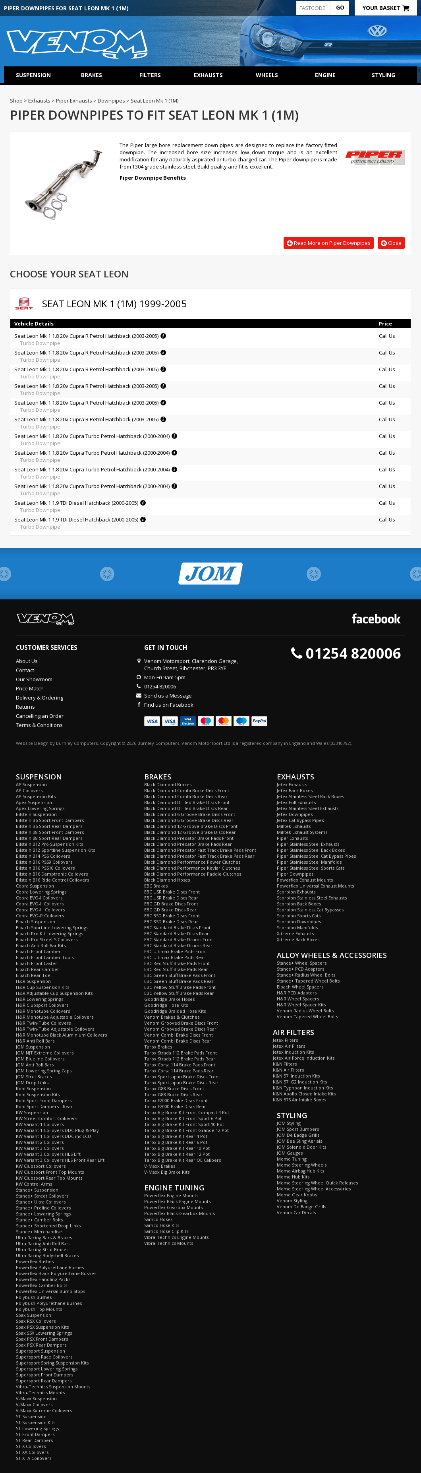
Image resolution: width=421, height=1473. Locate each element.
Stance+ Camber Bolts (39, 1220)
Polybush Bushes (34, 1297)
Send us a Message (168, 695)
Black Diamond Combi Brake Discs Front (186, 790)
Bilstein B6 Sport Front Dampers (50, 820)
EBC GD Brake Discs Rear (170, 910)
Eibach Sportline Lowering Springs (52, 927)
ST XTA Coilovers (33, 1458)
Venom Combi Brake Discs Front (178, 1035)
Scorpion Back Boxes (299, 904)
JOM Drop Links (32, 1082)
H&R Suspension (33, 981)
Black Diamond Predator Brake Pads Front (189, 838)
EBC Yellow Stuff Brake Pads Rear (179, 993)
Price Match (30, 688)
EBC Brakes (156, 886)
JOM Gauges (290, 1153)
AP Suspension (31, 784)
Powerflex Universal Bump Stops (50, 1291)
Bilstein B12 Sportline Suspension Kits (55, 850)
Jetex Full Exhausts (296, 802)
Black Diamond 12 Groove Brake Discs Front (191, 826)
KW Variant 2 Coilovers (40, 1142)
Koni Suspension (33, 1088)
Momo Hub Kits (293, 1177)
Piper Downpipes (295, 874)
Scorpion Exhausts (296, 892)
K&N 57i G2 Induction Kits (300, 1082)
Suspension (33, 75)
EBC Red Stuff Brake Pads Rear (176, 969)
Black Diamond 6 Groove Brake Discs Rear (189, 820)
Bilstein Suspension (36, 814)
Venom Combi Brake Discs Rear (177, 1041)
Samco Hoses (158, 1219)
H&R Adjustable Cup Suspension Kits (54, 993)
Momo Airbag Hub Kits (300, 1171)
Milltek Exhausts (294, 826)
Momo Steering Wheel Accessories (314, 1189)
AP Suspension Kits (36, 796)
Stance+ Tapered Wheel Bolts (308, 981)
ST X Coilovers (31, 1446)
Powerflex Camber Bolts (41, 1285)
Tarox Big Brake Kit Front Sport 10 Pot (184, 1124)
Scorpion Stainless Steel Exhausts (312, 898)
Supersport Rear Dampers (43, 1381)
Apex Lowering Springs (40, 808)
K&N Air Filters (288, 1070)
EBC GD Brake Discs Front (171, 904)
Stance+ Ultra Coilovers (41, 1202)
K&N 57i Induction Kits (296, 1076)
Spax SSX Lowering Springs (44, 1333)
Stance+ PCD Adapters (300, 969)
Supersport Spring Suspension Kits (52, 1363)
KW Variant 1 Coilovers (40, 1124)
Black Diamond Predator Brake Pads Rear (188, 844)
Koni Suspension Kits (38, 1094)
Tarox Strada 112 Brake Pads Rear (179, 1059)
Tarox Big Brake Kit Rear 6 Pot (175, 1142)
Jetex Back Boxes (295, 790)
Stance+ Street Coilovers (42, 1196)
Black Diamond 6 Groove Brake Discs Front (189, 814)
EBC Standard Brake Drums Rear (178, 945)
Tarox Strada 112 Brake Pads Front (180, 1053)
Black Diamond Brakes (167, 784)
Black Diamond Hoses (167, 880)
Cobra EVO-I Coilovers (39, 898)
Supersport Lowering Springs (46, 1369)
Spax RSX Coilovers (36, 1321)
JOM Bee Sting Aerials (299, 1141)
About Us (27, 661)
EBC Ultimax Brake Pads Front (175, 951)
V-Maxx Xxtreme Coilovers (44, 1410)
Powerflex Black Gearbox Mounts (179, 1213)
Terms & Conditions (39, 725)
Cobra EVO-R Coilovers (40, 916)
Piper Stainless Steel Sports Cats (310, 868)
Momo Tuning (292, 1159)
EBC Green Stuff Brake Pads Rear (179, 981)
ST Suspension (31, 1416)
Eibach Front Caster (36, 963)
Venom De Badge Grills (301, 1206)
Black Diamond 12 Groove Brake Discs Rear (190, 832)
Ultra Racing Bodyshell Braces (47, 1255)
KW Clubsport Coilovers (41, 1166)
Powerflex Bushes (35, 1261)
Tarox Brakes (158, 1047)
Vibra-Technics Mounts (40, 1392)
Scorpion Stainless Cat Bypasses (310, 910)
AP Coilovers (29, 790)
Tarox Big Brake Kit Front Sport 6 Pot (183, 1118)
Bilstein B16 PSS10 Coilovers (45, 868)
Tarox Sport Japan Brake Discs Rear (181, 1082)
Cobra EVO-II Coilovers (40, 904)
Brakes (91, 75)
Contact (25, 670)
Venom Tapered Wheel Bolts (307, 1016)
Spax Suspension (33, 1315)
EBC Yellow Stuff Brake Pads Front (180, 987)
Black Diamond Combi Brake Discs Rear (186, 796)
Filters (150, 75)
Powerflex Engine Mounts (171, 1195)
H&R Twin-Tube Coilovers (43, 1023)
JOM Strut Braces (34, 1077)
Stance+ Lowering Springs (43, 1214)
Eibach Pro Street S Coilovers (46, 939)
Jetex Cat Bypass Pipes (300, 820)
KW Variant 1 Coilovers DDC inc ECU (53, 1136)
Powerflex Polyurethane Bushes (50, 1267)
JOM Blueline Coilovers (40, 1059)
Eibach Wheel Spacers (300, 987)
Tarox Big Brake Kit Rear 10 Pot (177, 1148)
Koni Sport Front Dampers (43, 1100)
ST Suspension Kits (35, 1422)
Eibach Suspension (35, 922)
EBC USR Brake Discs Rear (171, 898)
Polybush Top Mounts (39, 1309)
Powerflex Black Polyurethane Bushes (56, 1273)
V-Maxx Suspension (36, 1398)
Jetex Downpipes (295, 814)
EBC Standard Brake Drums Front (179, 939)
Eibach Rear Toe (33, 975)
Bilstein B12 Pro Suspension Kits (49, 844)
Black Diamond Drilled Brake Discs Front (187, 802)
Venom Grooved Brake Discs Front (181, 1023)
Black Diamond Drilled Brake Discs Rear (186, 808)
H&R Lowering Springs (39, 999)
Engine (325, 75)
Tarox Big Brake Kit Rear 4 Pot (175, 1136)
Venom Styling (292, 1201)
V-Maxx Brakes (159, 1166)
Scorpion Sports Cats (299, 916)
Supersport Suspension (40, 1351)
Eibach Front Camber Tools (44, 957)
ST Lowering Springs (37, 1428)
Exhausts (208, 75)
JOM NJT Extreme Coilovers (44, 1053)
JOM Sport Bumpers (298, 1129)
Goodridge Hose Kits (166, 1005)
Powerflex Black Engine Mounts (177, 1201)
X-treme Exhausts (295, 933)
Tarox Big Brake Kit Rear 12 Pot (177, 1154)
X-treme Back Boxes (298, 939)
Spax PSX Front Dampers (42, 1339)
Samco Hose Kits (161, 1225)
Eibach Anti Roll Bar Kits (41, 945)
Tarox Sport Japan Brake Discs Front (182, 1077)
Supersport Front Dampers (44, 1375)
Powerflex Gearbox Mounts (173, 1207)
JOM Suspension (33, 1047)
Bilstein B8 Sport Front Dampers (50, 832)
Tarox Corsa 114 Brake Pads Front (179, 1065)
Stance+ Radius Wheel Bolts (306, 975)
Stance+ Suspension (37, 1190)
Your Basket (386, 8)
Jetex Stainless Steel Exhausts (307, 808)
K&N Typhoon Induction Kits (303, 1088)
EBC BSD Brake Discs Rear (171, 922)
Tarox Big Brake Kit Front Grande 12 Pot (186, 1130)
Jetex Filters (285, 1040)
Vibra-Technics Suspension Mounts (53, 1387)
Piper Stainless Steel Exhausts (308, 844)
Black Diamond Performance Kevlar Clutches (192, 868)
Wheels (267, 75)
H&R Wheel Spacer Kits (301, 1005)
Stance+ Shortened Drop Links (48, 1226)
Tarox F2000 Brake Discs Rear (175, 1106)
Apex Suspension (34, 802)
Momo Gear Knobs (297, 1195)
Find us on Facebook (168, 704)
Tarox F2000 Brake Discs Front (176, 1100)
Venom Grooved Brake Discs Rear (180, 1029)
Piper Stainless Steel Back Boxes (311, 850)
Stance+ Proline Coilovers (43, 1208)
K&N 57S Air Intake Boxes (299, 1100)
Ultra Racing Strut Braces (42, 1249)
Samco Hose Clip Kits (166, 1231)
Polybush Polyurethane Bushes (49, 1303)
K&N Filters (285, 1064)
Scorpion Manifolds (297, 927)
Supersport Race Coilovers (44, 1357)
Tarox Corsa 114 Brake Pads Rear (179, 1071)
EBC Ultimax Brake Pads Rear (174, 957)
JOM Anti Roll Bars (35, 1065)
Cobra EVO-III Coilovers (40, 910)
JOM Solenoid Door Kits (301, 1147)
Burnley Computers (77, 743)
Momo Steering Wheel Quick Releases (317, 1183)
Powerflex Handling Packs (43, 1279)
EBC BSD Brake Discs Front (172, 916)
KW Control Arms (34, 1184)
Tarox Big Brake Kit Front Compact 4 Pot (186, 1112)
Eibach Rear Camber (37, 969)
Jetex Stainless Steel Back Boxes (310, 796)
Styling (383, 75)
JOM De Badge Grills (298, 1135)
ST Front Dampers (35, 1434)
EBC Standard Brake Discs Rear (176, 933)
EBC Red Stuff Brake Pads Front (177, 963)
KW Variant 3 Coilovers (40, 1148)
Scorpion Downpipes (299, 922)
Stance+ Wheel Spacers (301, 963)
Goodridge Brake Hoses (169, 999)
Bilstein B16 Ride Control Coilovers (52, 880)
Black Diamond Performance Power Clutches (192, 862)
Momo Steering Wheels (301, 1165)
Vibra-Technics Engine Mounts (176, 1237)
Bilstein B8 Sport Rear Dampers (49, 838)
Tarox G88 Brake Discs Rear (173, 1094)
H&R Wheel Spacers (298, 999)
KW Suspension (32, 1112)
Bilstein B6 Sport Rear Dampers (49, 826)
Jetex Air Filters (289, 1046)
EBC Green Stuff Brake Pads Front (179, 975)
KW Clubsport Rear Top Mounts (49, 1178)
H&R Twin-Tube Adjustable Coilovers (55, 1029)
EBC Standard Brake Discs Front (177, 927)
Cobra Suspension (35, 886)
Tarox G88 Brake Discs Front (174, 1088)
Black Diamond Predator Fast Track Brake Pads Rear (199, 856)
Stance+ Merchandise (39, 1232)
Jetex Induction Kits (293, 1052)
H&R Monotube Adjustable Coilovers (54, 1017)
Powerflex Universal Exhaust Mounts (315, 886)
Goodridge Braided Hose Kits (175, 1011)
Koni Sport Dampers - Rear (44, 1106)
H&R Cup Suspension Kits (42, 987)
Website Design (32, 743)
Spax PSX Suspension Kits (42, 1327)
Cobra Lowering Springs (41, 892)
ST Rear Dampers (34, 1440)
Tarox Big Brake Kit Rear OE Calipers (182, 1160)
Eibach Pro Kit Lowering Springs (49, 933)
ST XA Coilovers (32, 1452)
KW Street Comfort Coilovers (46, 1118)
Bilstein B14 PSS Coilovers (43, 856)
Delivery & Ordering (39, 697)
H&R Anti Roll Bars (35, 1041)
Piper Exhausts (292, 838)
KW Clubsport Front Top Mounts (50, 1172)
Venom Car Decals (296, 1212)
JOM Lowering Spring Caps (43, 1071)
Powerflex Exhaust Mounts (305, 880)
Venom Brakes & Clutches (171, 1017)
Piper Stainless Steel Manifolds (309, 862)
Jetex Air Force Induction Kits (303, 1058)
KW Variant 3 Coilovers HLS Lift (48, 1154)
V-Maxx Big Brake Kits (166, 1172)
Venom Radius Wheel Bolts (305, 1011)
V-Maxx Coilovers (34, 1404)
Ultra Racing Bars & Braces (44, 1237)
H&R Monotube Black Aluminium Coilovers (61, 1035)
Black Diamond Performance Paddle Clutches (192, 874)
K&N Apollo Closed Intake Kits (304, 1094)
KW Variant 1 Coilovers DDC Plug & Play (57, 1130)
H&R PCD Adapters (297, 993)
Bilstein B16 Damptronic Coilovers (52, 874)
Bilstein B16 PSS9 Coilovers (44, 862)
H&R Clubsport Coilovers (42, 1005)
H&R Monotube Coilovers (43, 1011)
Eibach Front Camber (38, 951)
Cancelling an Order (40, 715)
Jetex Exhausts (292, 784)
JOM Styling (289, 1123)
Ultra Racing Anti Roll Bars (43, 1243)
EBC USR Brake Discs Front (172, 892)
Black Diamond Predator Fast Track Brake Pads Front (200, 850)
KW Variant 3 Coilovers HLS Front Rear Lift (60, 1160)
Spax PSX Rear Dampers (41, 1345)
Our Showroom (34, 679)
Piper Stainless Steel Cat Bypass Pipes (316, 856)
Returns (25, 706)
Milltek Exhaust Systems (302, 832)
